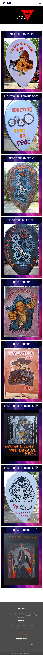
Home (12, 644)
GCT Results (33, 644)
